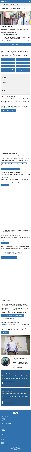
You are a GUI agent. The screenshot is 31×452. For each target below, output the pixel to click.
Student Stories (8, 66)
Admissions (8, 59)
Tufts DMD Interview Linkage (23, 69)
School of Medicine (8, 1)
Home (2, 4)
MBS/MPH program (6, 324)
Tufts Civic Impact (6, 255)
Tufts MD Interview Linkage (8, 69)
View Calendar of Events (8, 402)
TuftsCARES (5, 252)
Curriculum (23, 59)
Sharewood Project (7, 253)
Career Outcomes (23, 66)
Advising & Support (8, 62)
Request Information (15, 44)
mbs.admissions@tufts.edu (7, 378)
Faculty (23, 62)
